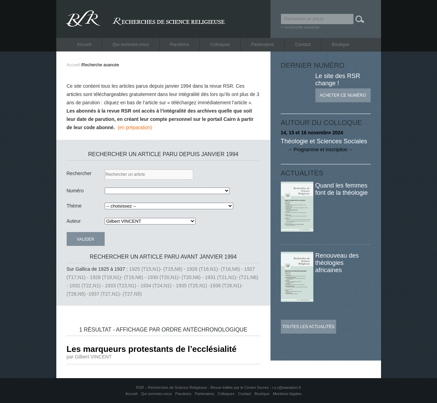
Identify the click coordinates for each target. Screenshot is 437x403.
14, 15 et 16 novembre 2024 (312, 132)
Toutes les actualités (308, 326)
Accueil (84, 44)
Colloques (220, 44)
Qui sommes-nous (130, 44)
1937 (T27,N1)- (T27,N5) (115, 294)
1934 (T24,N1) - (158, 285)
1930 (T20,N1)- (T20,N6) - (176, 277)
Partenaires (262, 44)
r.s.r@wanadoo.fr (286, 387)
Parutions (179, 44)
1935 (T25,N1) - (193, 285)
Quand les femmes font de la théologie (341, 189)
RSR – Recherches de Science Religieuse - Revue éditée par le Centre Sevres (203, 387)
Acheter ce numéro (343, 95)
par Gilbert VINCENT (89, 356)
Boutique (340, 44)
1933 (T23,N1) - (123, 285)
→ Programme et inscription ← (317, 149)
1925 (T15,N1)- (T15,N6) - (158, 269)
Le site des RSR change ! (337, 80)
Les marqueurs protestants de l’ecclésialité (152, 349)
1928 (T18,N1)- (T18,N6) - (119, 277)
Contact (303, 44)
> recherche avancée (300, 27)
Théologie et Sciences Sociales (324, 141)
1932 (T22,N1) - (87, 285)
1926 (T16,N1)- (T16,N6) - (215, 269)
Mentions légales (287, 394)
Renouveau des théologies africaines (337, 263)
